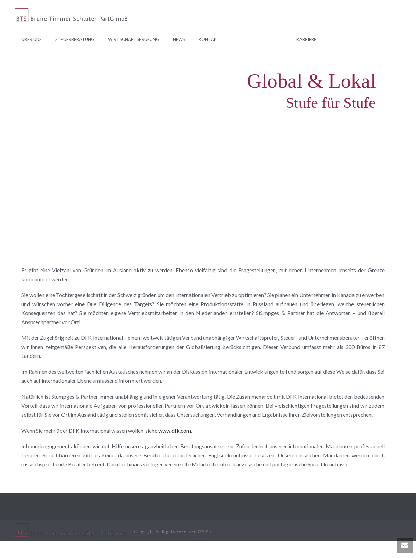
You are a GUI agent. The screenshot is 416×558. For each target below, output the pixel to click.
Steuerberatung (74, 39)
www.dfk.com (174, 430)
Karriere (306, 39)
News (179, 39)
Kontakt (209, 39)
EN (236, 39)
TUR (256, 39)
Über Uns (31, 39)
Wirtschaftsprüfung (133, 39)
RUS (279, 39)
